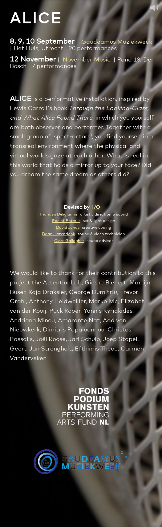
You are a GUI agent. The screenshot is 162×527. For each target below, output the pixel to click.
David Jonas (67, 227)
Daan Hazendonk (58, 234)
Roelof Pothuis (66, 221)
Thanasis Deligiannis (58, 214)
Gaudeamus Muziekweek (116, 42)
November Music (86, 60)
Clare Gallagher (69, 241)
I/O (96, 207)
